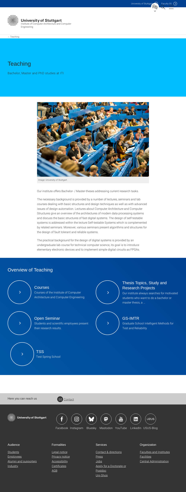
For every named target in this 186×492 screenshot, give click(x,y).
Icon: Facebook (61, 419)
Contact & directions (109, 452)
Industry (13, 466)
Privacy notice (61, 456)
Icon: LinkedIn (135, 419)
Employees (15, 456)
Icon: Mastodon (106, 419)
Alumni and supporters (22, 461)
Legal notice (59, 452)
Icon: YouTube (121, 419)
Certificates (59, 466)
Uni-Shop (102, 475)
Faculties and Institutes (155, 452)
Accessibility (60, 461)
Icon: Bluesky (91, 419)
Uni (142, 3)
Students (13, 452)
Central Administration (154, 461)
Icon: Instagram (76, 419)
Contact (65, 399)
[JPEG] (93, 139)
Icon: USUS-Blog (150, 419)
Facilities (145, 456)
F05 (166, 3)
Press (99, 456)
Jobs (99, 461)
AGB (54, 470)
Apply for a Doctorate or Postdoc (111, 468)
